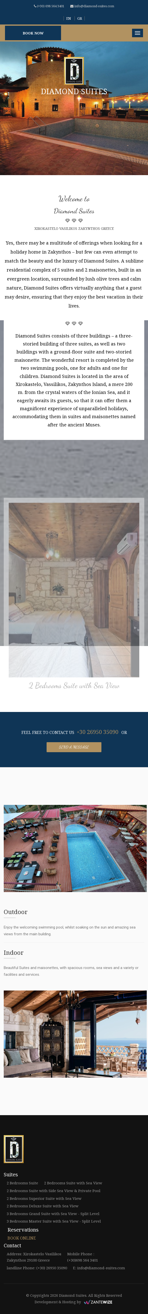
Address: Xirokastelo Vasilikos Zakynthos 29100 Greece (34, 1257)
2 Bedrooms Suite (22, 1182)
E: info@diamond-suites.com (99, 1267)
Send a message (74, 747)
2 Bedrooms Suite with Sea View (74, 687)
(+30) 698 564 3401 (49, 6)
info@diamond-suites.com (92, 6)
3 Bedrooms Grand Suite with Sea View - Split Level (53, 1213)
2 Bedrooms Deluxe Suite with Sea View (42, 1205)
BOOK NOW (33, 33)
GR (79, 18)
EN (68, 18)
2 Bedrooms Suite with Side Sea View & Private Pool (53, 1190)
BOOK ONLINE (21, 1238)
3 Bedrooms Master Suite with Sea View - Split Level (54, 1221)
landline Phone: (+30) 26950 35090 (37, 1267)
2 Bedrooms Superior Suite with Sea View (44, 1198)
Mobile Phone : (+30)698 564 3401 (82, 1257)
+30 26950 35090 (97, 731)
